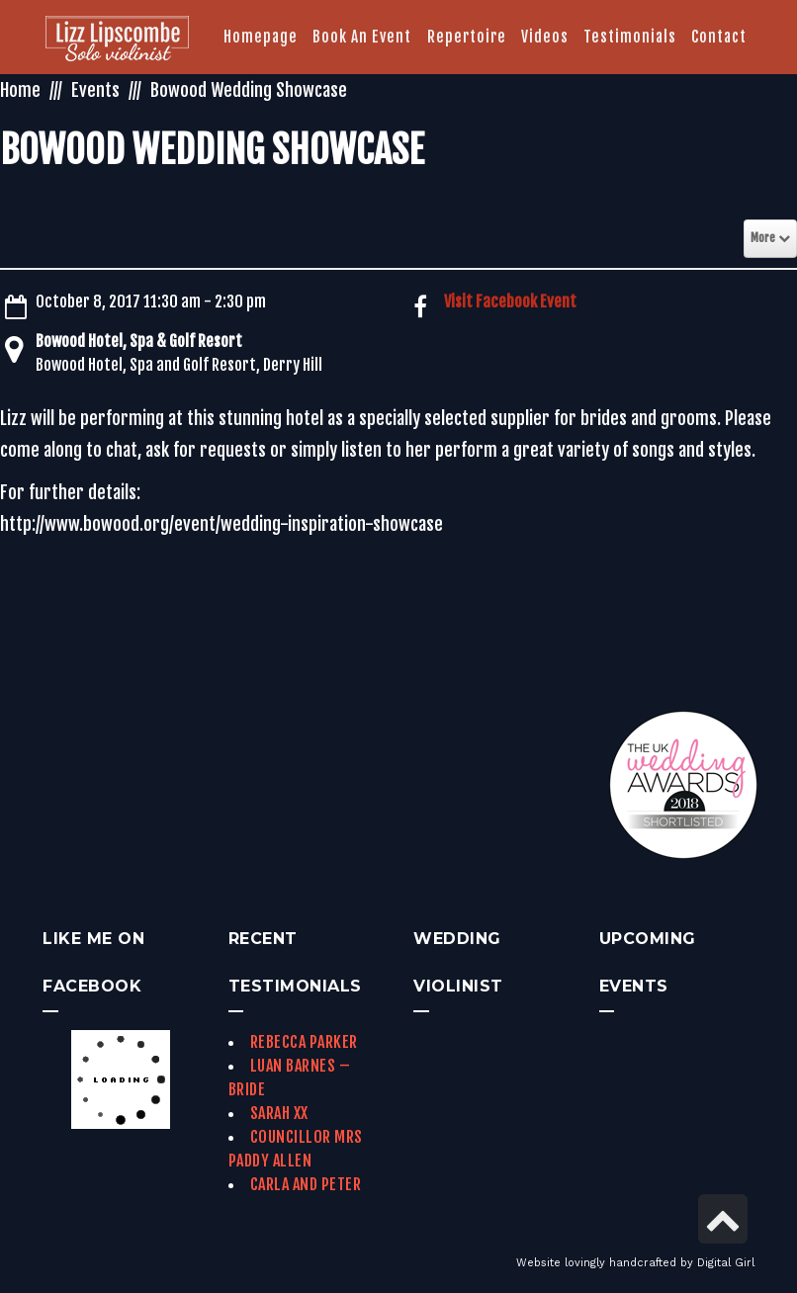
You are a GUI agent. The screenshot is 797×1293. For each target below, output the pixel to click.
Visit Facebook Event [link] (510, 301)
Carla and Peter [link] (306, 1184)
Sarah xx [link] (279, 1113)
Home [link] (20, 90)
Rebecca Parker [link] (304, 1042)
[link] (117, 40)
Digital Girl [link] (725, 1262)
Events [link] (95, 90)
